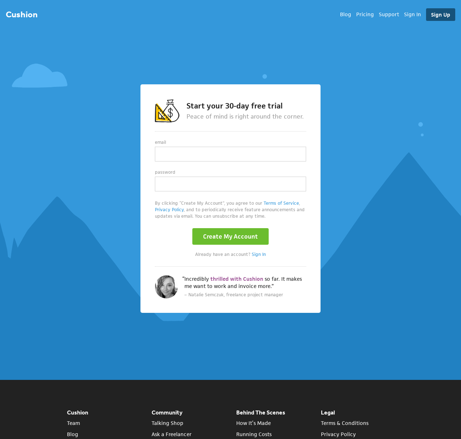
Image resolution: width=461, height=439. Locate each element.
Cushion (21, 14)
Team (73, 423)
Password (165, 172)
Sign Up (440, 14)
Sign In (412, 14)
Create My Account (230, 236)
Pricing (365, 14)
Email (160, 142)
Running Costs (254, 434)
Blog (345, 14)
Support (389, 14)
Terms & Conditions (344, 423)
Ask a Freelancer (172, 434)
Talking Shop (167, 423)
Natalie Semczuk (206, 295)
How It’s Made (253, 423)
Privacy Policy (169, 210)
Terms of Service (281, 203)
